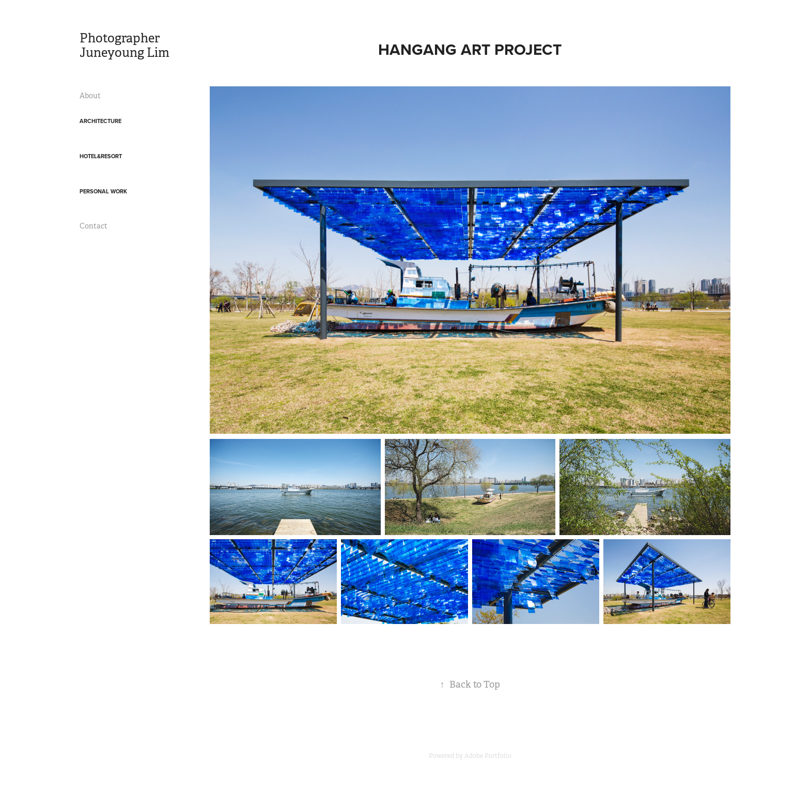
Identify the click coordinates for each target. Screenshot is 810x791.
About (90, 95)
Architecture (100, 121)
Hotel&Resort (101, 156)
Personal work (103, 191)
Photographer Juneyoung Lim (124, 45)
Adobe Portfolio (487, 756)
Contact (93, 226)
